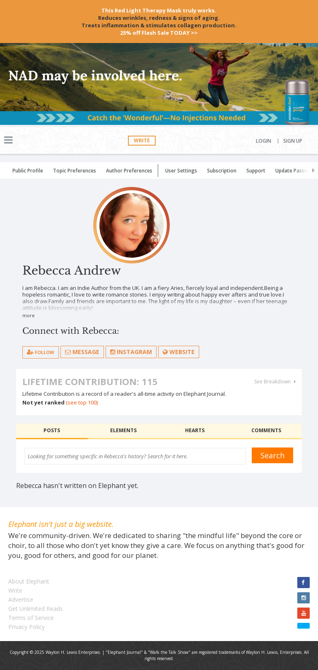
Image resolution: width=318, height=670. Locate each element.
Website (179, 352)
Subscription (221, 170)
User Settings (181, 170)
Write (142, 140)
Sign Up (292, 141)
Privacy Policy (26, 627)
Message (82, 352)
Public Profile (27, 170)
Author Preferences (129, 170)
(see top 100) (82, 402)
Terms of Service (31, 618)
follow (40, 352)
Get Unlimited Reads (35, 609)
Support (255, 170)
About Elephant (28, 581)
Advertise (20, 599)
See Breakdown (275, 381)
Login (263, 141)
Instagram (131, 352)
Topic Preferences (74, 170)
